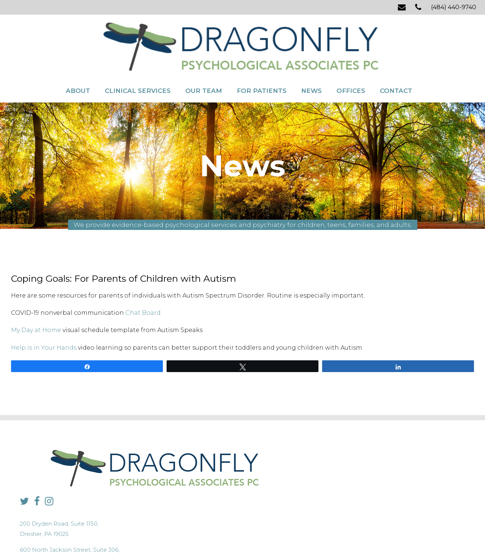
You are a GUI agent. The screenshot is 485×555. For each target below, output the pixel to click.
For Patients (261, 61)
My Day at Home (36, 303)
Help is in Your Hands (43, 320)
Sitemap (226, 535)
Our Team (203, 61)
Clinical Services (138, 61)
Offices (350, 61)
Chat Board (143, 285)
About (78, 61)
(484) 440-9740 (453, 7)
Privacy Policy (198, 535)
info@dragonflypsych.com (362, 484)
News (311, 61)
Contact (396, 61)
